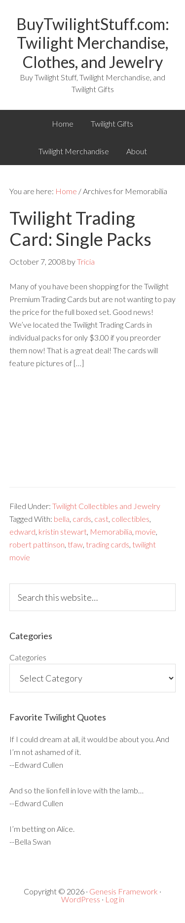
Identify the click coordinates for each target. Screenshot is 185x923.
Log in (114, 899)
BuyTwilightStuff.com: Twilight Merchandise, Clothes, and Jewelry (92, 42)
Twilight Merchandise (73, 151)
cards (82, 518)
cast (101, 518)
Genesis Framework (123, 891)
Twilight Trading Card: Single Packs (80, 228)
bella (62, 518)
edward (22, 531)
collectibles (130, 518)
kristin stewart (62, 531)
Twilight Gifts (112, 123)
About (136, 151)
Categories (27, 657)
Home (63, 123)
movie (145, 531)
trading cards (107, 544)
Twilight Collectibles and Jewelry (106, 506)
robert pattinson (37, 544)
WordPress (80, 899)
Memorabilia (111, 531)
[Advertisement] (92, 435)
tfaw (75, 544)
